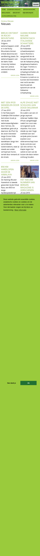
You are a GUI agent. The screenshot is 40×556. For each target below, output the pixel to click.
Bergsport (16, 13)
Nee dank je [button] (11, 383)
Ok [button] (28, 383)
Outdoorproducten (9, 16)
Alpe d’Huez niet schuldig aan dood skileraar (29, 105)
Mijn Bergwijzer (28, 13)
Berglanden (6, 13)
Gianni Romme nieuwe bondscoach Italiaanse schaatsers (28, 38)
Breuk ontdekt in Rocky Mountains (9, 35)
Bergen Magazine (29, 9)
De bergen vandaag (13, 9)
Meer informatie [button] (20, 210)
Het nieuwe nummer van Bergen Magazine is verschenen (27, 185)
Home (4, 9)
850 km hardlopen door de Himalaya (7, 170)
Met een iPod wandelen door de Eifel (10, 105)
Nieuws (11, 21)
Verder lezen (15, 75)
